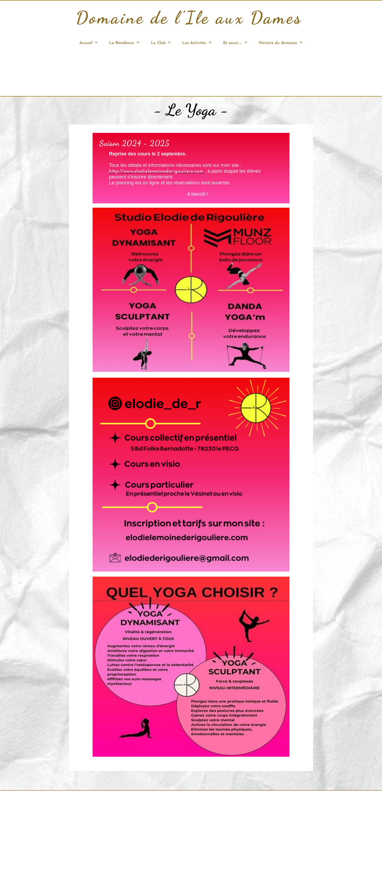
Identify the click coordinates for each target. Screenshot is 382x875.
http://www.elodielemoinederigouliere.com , (157, 171)
